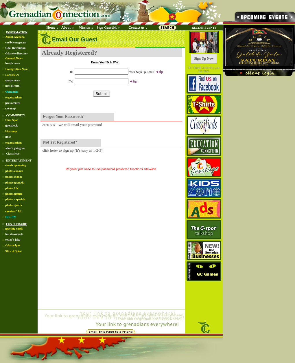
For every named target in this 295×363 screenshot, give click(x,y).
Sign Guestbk (107, 27)
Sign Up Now (203, 58)
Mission (84, 27)
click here (49, 124)
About (66, 27)
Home (50, 27)
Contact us (136, 27)
